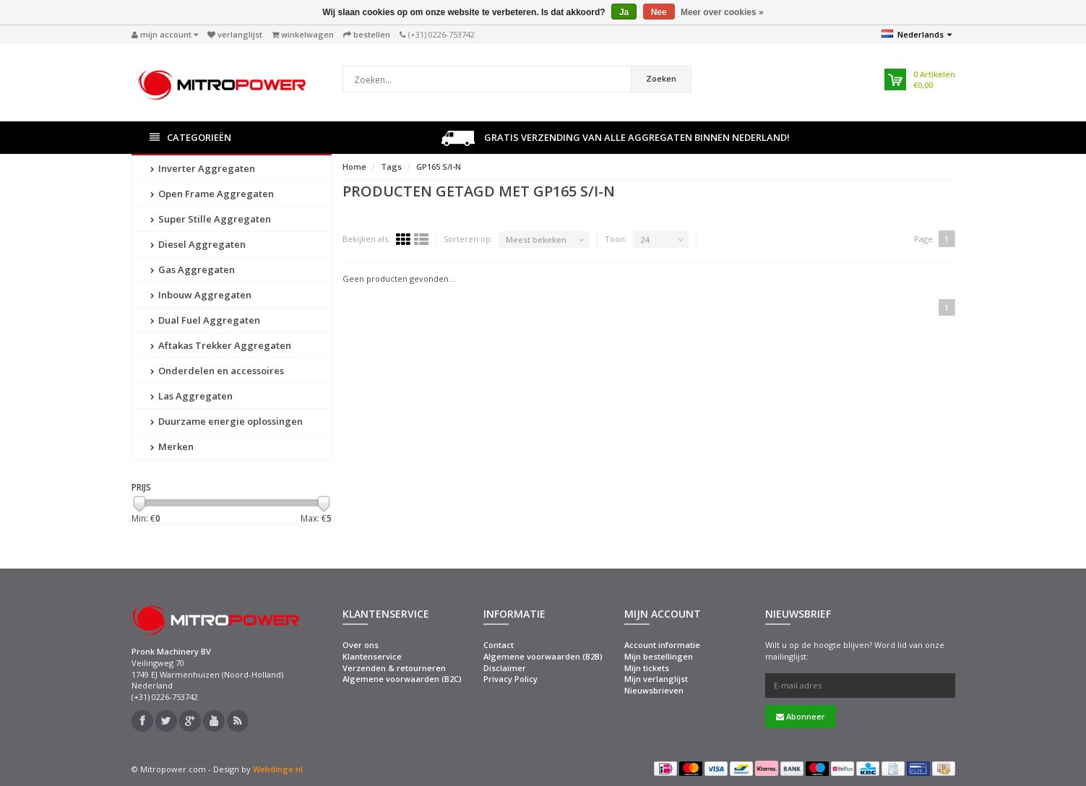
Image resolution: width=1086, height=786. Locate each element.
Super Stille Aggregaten (210, 218)
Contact (498, 644)
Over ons (360, 644)
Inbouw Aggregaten (200, 294)
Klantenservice (372, 656)
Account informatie (662, 644)
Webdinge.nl (278, 769)
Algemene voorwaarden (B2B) (543, 656)
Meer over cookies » (722, 12)
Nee (659, 12)
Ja (624, 12)
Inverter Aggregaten (202, 168)
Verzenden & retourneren (394, 667)
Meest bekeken (536, 239)
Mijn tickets (646, 667)
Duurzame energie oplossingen (226, 421)
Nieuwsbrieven (654, 690)
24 (644, 239)
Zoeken (661, 78)
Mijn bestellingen (658, 656)
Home (354, 166)
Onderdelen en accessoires (217, 370)
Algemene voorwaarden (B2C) (402, 678)
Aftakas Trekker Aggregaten (220, 345)
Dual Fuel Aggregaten (205, 320)
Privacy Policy (510, 678)
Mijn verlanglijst (656, 678)
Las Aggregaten (191, 395)
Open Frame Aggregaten (212, 193)
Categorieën (190, 137)
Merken (172, 446)
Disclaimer (504, 667)
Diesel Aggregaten (198, 244)
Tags (391, 166)
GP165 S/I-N (438, 166)
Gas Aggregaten (192, 269)
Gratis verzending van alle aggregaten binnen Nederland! (615, 138)
